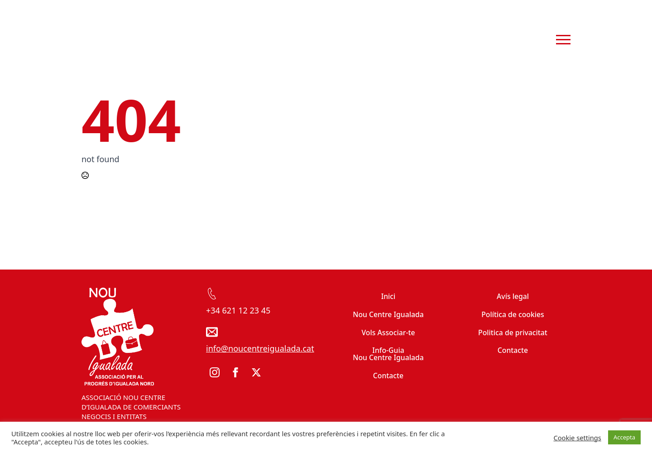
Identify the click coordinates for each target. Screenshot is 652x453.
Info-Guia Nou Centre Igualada (388, 353)
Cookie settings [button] (577, 438)
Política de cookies (512, 314)
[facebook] (235, 372)
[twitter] (256, 372)
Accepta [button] (624, 437)
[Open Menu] (563, 40)
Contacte (388, 376)
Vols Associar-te (388, 332)
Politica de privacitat (512, 332)
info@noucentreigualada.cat (260, 348)
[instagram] (214, 372)
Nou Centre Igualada (388, 314)
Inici (388, 296)
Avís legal (513, 296)
